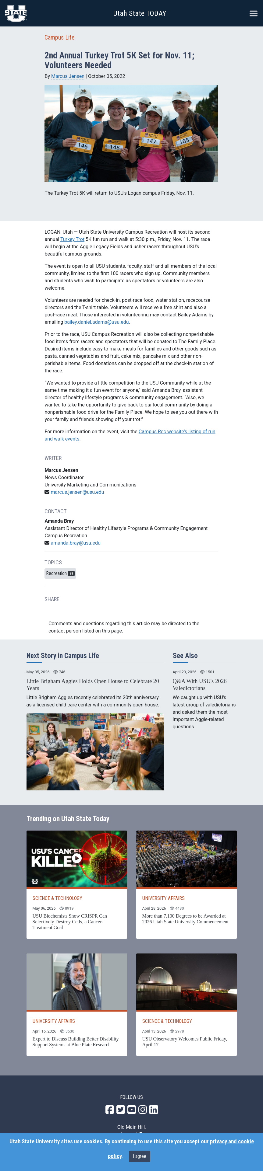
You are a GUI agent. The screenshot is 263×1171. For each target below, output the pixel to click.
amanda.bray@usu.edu (75, 543)
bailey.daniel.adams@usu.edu (96, 322)
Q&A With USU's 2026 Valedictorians (200, 684)
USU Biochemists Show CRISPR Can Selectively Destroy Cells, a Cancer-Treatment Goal (70, 921)
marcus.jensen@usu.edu (77, 492)
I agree (139, 1156)
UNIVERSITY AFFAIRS (163, 898)
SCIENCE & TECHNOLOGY (57, 898)
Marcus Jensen (67, 76)
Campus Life (59, 37)
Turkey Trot (72, 239)
